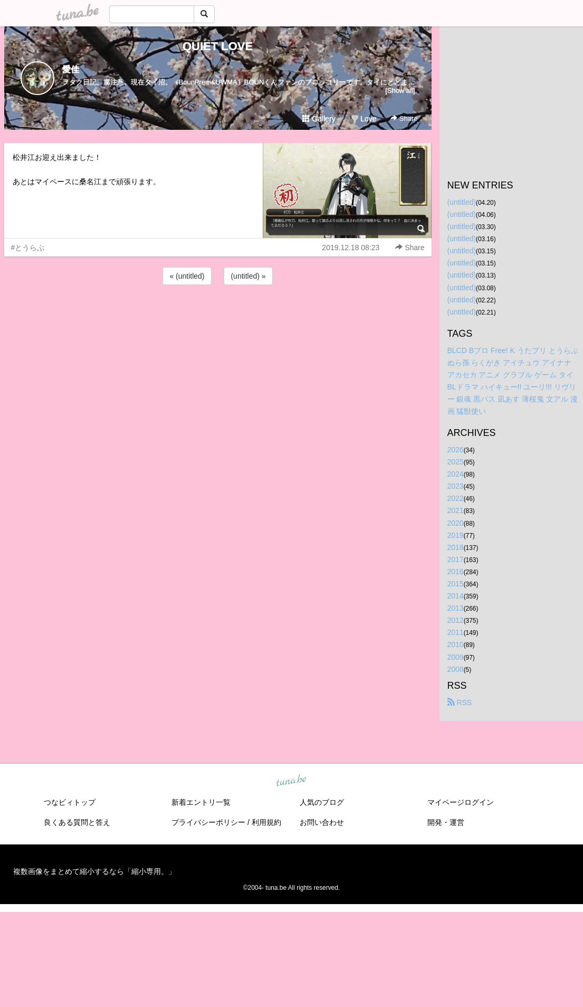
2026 (455, 449)
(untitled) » (248, 276)
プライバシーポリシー (208, 822)
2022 (455, 498)
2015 (455, 584)
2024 (455, 474)
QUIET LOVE (218, 46)
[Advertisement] (218, 315)
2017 (455, 559)
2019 (455, 535)
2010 (455, 644)
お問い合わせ (322, 822)
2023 (455, 486)
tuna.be (291, 780)
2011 (455, 632)
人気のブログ (322, 802)
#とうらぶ (28, 247)
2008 (455, 669)
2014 (455, 596)
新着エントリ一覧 (201, 802)
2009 (455, 657)
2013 (455, 608)
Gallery (318, 119)
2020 (455, 523)
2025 (455, 462)
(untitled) (461, 202)
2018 (455, 547)
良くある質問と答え (77, 822)
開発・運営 (445, 822)
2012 (455, 620)
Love (363, 119)
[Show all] (400, 90)
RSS (459, 702)
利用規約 (266, 822)
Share (403, 118)
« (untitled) (186, 276)
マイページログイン (460, 802)
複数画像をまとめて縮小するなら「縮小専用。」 (94, 871)
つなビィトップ (69, 802)
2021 (455, 510)
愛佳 (70, 69)
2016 (455, 571)
